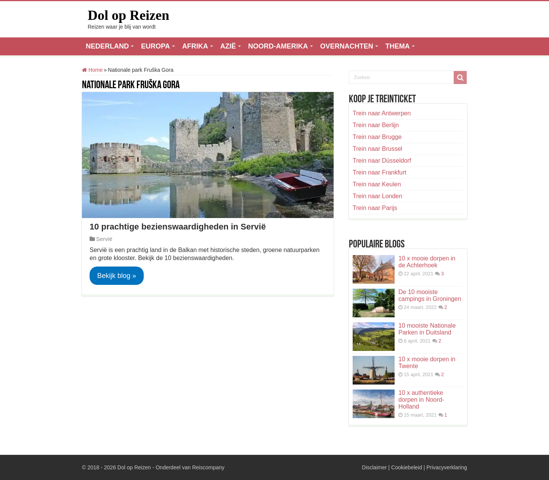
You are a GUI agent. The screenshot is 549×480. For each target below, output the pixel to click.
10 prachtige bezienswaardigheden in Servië (178, 226)
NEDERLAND (107, 46)
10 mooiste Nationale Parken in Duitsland (427, 329)
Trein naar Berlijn (376, 125)
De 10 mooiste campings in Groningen (429, 295)
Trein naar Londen (377, 196)
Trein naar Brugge (377, 137)
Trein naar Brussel (377, 148)
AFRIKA (195, 46)
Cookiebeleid (406, 467)
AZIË (228, 46)
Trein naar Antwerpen (382, 113)
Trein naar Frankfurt (379, 172)
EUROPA (155, 46)
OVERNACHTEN (346, 46)
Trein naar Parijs (375, 208)
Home (92, 70)
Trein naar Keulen (377, 184)
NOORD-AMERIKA (278, 46)
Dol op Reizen (128, 15)
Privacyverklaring (446, 467)
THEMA (397, 46)
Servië (104, 239)
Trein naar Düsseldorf (382, 160)
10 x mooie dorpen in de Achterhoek (426, 261)
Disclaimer (374, 467)
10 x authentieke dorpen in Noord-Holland (421, 399)
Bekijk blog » (116, 276)
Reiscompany (208, 467)
